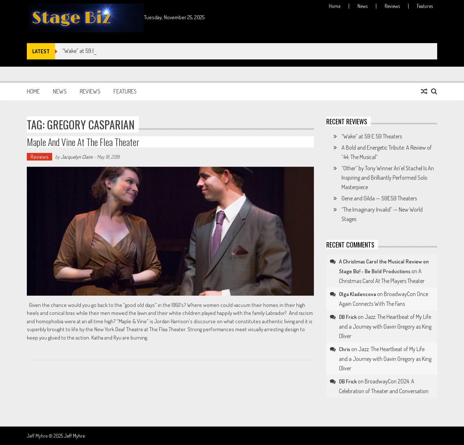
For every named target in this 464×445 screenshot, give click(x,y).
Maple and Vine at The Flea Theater (83, 142)
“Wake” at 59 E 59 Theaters (371, 136)
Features (425, 6)
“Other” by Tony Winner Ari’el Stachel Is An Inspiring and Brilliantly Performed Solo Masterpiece (387, 178)
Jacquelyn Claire (76, 157)
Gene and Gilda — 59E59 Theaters (379, 198)
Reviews (392, 6)
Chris (344, 349)
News (362, 6)
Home (334, 6)
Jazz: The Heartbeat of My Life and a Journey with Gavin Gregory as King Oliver (385, 326)
